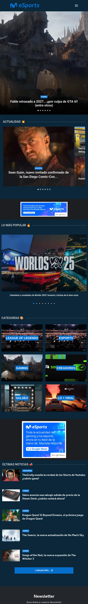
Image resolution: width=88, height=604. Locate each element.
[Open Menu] (76, 5)
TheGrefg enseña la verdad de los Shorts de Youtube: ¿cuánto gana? (53, 476)
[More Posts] (44, 570)
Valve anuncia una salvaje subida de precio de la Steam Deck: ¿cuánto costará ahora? (51, 496)
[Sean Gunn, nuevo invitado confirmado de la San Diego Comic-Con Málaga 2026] (38, 156)
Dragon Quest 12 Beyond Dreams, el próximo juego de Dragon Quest (52, 517)
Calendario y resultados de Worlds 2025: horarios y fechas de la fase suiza (44, 295)
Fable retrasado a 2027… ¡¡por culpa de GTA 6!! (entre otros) (44, 103)
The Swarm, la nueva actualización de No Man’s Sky (53, 537)
